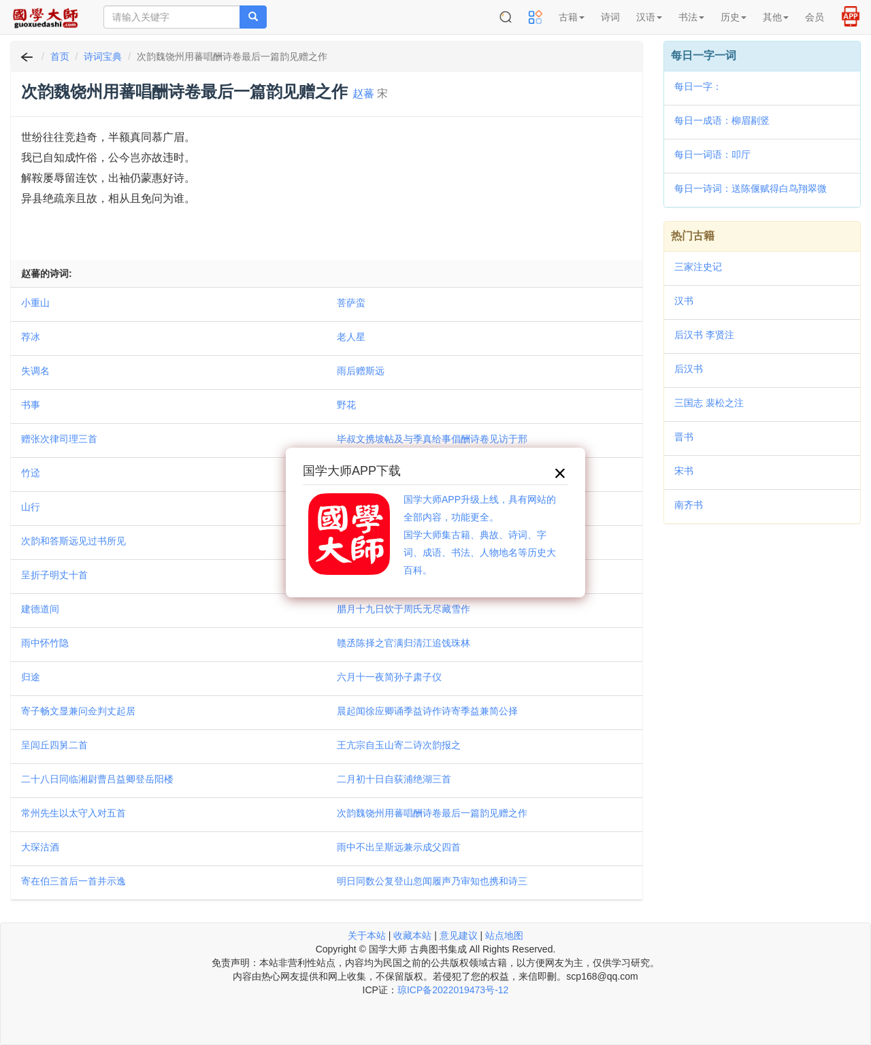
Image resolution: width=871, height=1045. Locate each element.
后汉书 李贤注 (704, 334)
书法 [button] (691, 17)
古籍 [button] (572, 17)
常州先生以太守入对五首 (73, 813)
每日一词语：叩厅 (712, 154)
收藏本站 (412, 935)
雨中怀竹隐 (45, 642)
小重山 (35, 302)
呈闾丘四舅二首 (54, 745)
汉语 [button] (649, 17)
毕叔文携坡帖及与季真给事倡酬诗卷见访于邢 (432, 438)
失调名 (35, 370)
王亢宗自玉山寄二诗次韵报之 (399, 745)
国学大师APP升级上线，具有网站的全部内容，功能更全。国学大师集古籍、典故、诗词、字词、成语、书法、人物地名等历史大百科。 (480, 535)
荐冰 (30, 336)
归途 (30, 676)
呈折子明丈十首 (54, 574)
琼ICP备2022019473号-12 (452, 989)
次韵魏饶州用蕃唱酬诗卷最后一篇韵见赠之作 (432, 813)
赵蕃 (363, 93)
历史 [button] (733, 17)
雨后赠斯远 (360, 370)
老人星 (351, 336)
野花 (346, 404)
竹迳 (30, 472)
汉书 (683, 300)
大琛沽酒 (40, 847)
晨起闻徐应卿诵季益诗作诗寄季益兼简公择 (427, 711)
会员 (814, 17)
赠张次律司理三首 (59, 438)
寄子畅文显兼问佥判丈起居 (78, 711)
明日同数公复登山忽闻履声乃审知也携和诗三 (432, 881)
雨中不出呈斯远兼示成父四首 (399, 847)
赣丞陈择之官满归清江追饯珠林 (403, 642)
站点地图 (504, 935)
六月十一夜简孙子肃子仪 (389, 676)
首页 (59, 56)
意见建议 (459, 935)
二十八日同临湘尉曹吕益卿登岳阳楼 (97, 779)
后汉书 (688, 368)
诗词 (610, 17)
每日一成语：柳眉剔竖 (722, 120)
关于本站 (367, 935)
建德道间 (40, 608)
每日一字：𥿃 (698, 86)
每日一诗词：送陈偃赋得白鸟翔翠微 (750, 188)
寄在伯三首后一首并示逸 (73, 881)
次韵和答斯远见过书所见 (73, 540)
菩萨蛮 (351, 302)
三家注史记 (698, 266)
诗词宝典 (103, 56)
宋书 (683, 470)
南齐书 (688, 504)
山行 (30, 506)
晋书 (683, 436)
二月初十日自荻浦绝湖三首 (394, 779)
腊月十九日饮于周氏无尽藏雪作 (403, 608)
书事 (30, 404)
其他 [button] (776, 17)
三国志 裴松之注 (709, 402)
